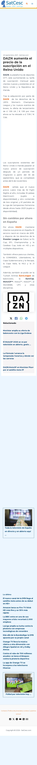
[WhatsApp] (21, 318)
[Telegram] (26, 318)
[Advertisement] (18, 29)
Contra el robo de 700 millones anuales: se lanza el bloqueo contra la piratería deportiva (17, 656)
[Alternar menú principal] (32, 3)
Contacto (4, 711)
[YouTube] (20, 719)
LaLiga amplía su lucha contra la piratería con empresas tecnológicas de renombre (18, 628)
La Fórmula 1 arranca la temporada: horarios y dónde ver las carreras (18, 356)
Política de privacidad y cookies (18, 711)
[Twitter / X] (11, 318)
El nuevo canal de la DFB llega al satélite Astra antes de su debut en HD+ (18, 601)
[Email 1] (27, 719)
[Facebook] (16, 318)
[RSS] (23, 719)
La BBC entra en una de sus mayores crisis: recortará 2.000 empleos (18, 619)
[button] (27, 3)
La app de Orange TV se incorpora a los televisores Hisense (15, 665)
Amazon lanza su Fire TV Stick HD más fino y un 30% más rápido (17, 610)
